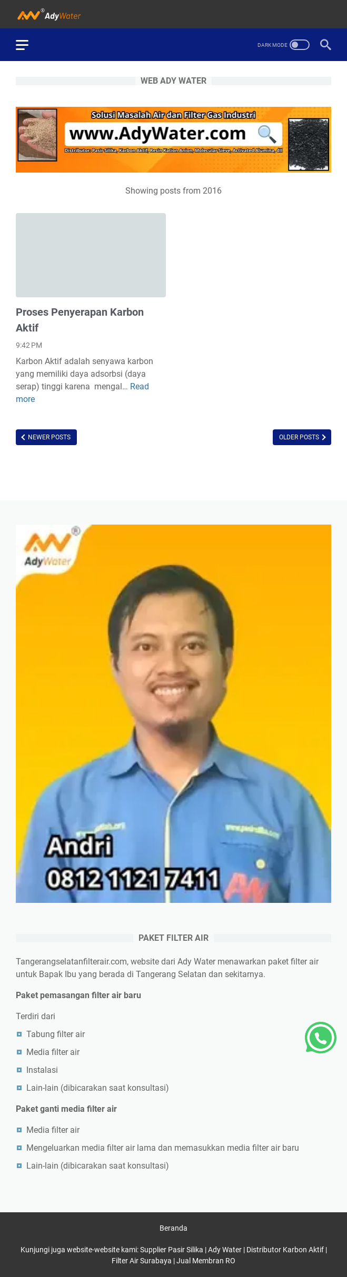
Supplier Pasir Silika (171, 1249)
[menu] (28, 44)
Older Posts (300, 437)
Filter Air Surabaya (142, 1260)
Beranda (173, 1228)
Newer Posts (48, 437)
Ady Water (225, 1249)
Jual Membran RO (205, 1260)
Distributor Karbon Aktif (285, 1249)
